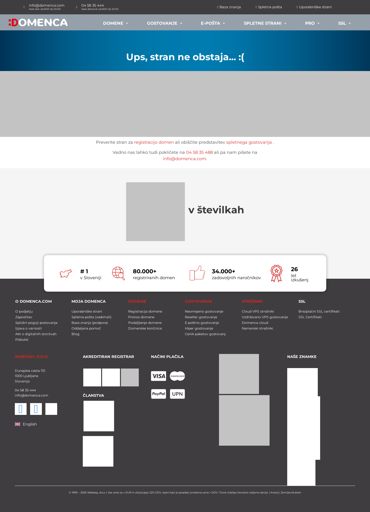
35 (26, 390)
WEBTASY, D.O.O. (32, 356)
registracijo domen (154, 142)
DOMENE (137, 301)
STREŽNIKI (252, 301)
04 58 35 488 (199, 152)
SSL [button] (345, 22)
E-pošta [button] (213, 22)
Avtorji (275, 492)
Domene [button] (116, 22)
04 (17, 390)
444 (32, 390)
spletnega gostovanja (249, 142)
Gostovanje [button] (165, 22)
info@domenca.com (184, 158)
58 (21, 390)
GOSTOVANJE (198, 301)
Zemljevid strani (291, 492)
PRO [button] (312, 22)
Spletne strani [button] (265, 22)
